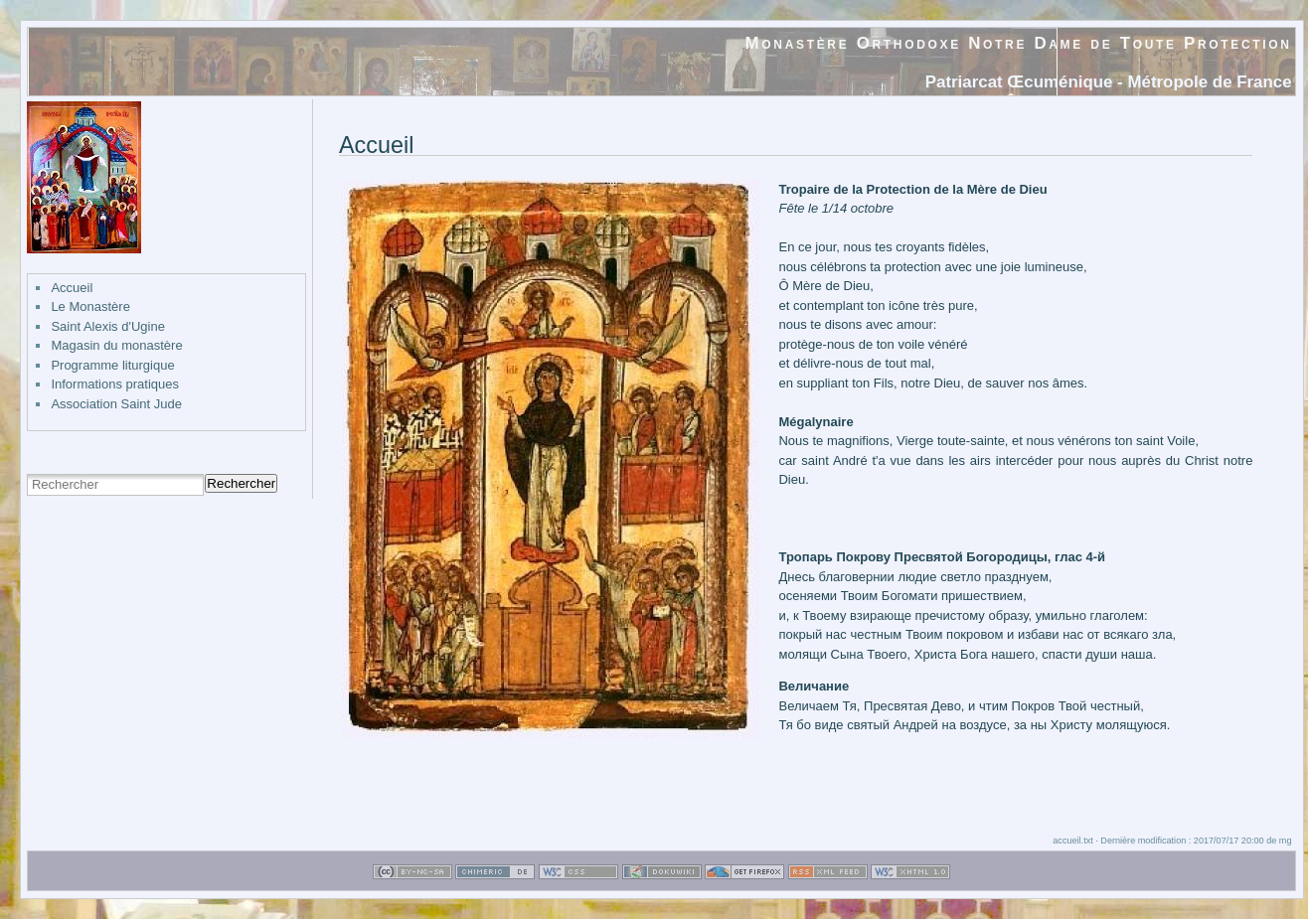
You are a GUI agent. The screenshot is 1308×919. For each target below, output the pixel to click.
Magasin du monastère (116, 345)
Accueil (71, 287)
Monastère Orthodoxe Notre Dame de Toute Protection (1018, 43)
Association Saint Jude (116, 403)
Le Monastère (90, 306)
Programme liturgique (112, 365)
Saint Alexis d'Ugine (108, 326)
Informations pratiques (115, 384)
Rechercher (241, 483)
